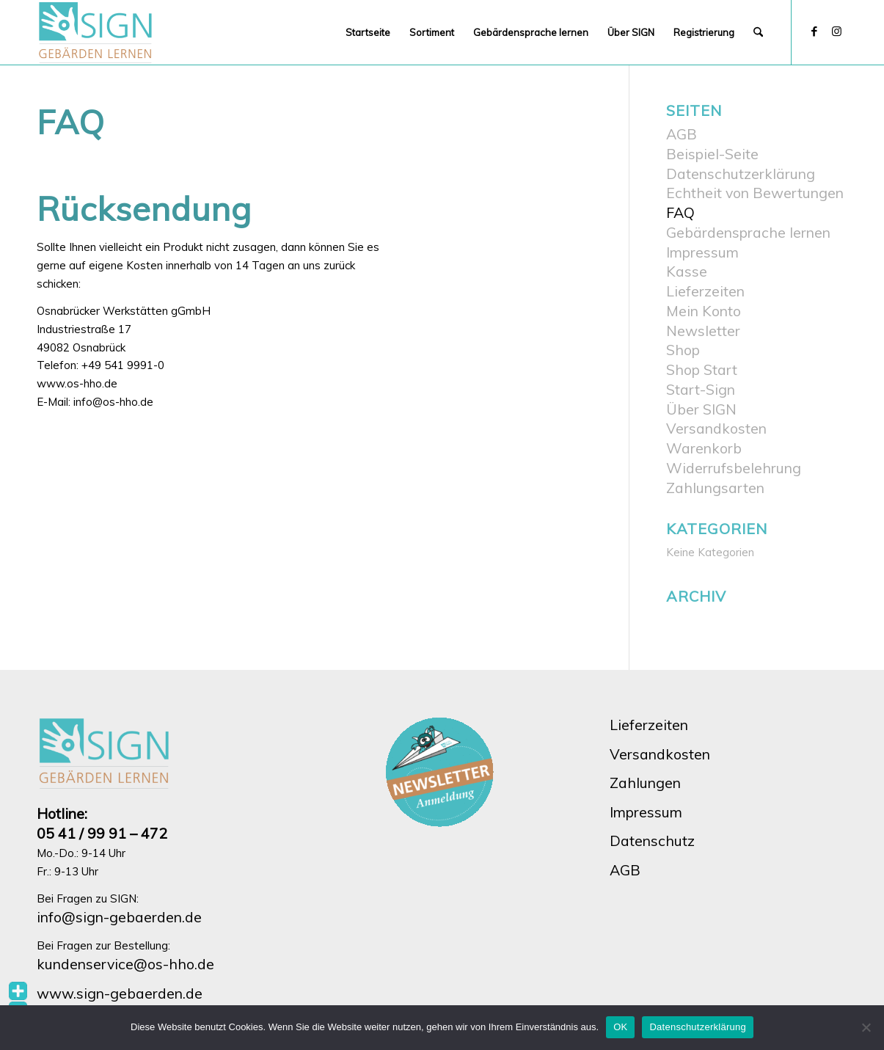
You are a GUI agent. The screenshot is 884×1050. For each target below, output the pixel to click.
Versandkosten (716, 428)
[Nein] (865, 1027)
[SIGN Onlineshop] (96, 32)
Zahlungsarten (715, 487)
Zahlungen (645, 782)
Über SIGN (701, 409)
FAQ (680, 212)
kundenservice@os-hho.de (125, 964)
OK (620, 1026)
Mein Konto (703, 311)
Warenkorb (704, 448)
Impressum (702, 252)
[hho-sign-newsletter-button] (442, 773)
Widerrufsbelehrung (733, 468)
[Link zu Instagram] (836, 32)
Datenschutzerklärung (740, 173)
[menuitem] (368, 32)
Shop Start (701, 369)
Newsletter (703, 330)
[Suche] (758, 32)
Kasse (686, 271)
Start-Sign (700, 389)
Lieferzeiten (705, 291)
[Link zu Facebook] (814, 32)
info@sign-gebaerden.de (119, 917)
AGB (681, 134)
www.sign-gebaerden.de (119, 993)
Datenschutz (652, 840)
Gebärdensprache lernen (748, 232)
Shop (683, 349)
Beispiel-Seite (712, 154)
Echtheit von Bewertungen (755, 192)
